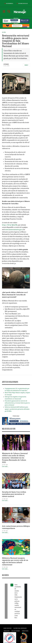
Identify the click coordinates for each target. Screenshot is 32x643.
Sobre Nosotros (7, 628)
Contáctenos (25, 630)
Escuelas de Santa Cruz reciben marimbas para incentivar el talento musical (14, 494)
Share (26, 65)
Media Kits (6, 630)
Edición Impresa (8, 3)
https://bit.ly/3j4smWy (9, 225)
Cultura (4, 32)
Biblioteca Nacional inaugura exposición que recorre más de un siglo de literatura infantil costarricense (15, 561)
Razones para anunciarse (20, 628)
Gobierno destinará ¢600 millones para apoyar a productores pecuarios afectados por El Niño (17, 409)
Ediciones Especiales (22, 3)
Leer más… (5, 466)
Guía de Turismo (15, 630)
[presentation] (6, 601)
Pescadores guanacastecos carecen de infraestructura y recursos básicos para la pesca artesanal (17, 403)
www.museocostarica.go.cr (14, 230)
